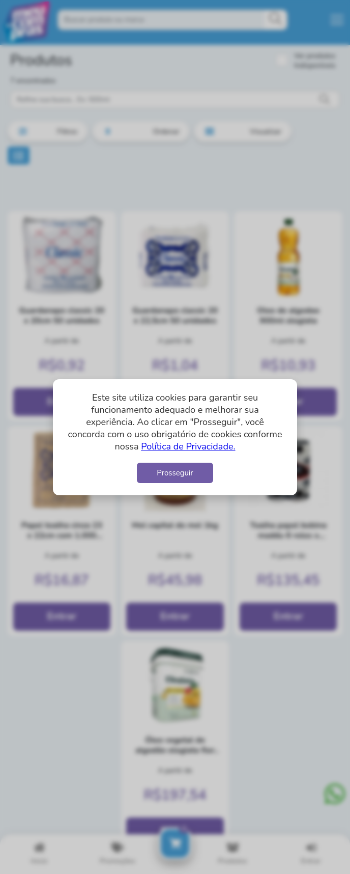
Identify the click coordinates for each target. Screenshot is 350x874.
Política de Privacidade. (188, 446)
